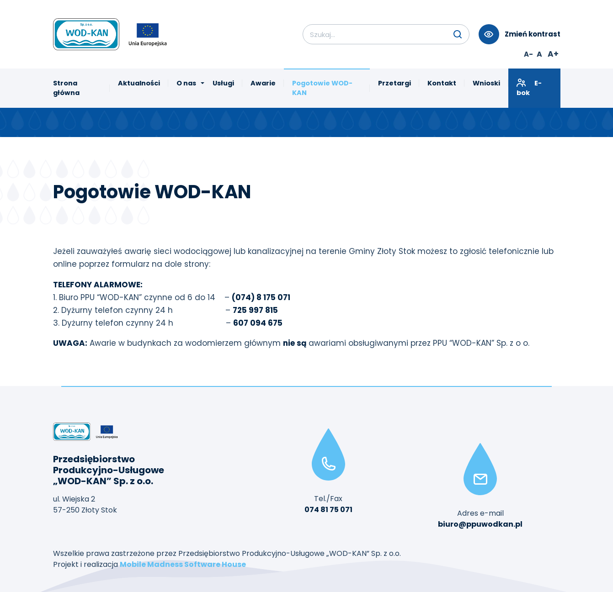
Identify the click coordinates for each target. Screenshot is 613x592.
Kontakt (441, 83)
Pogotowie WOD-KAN (322, 88)
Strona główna (66, 88)
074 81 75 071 (328, 509)
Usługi (223, 83)
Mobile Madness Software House (183, 564)
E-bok (529, 88)
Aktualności (139, 83)
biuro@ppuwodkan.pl (480, 524)
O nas (186, 83)
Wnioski (486, 83)
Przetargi (394, 83)
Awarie (263, 83)
